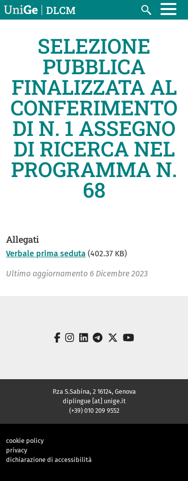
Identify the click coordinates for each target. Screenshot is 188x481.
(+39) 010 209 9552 (94, 410)
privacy (16, 450)
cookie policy (25, 440)
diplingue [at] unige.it (94, 401)
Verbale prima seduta (46, 253)
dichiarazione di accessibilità (49, 459)
